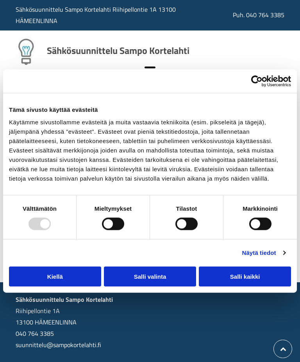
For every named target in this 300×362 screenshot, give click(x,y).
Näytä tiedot (259, 252)
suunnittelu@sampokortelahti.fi (58, 344)
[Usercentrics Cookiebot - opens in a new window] (257, 81)
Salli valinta (150, 276)
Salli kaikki (245, 276)
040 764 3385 (265, 15)
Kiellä (55, 276)
